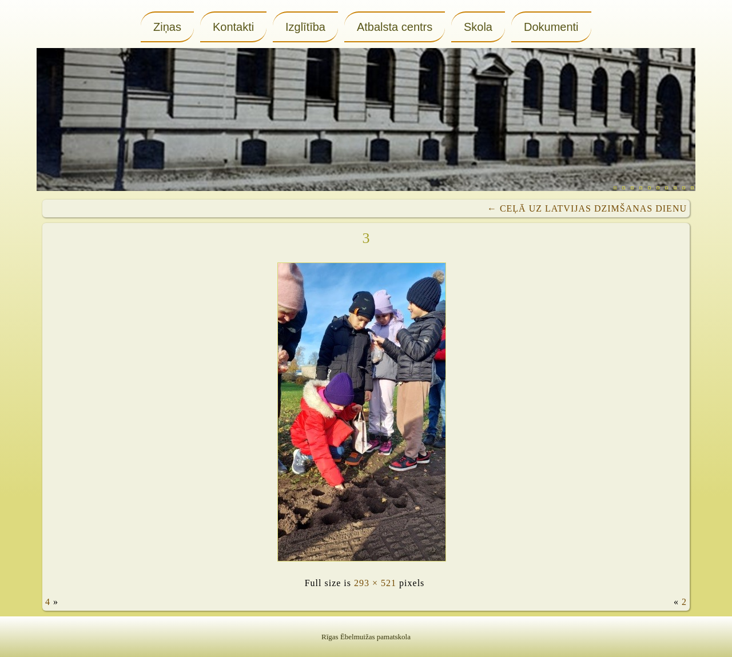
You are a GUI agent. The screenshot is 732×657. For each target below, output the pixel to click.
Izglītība (305, 27)
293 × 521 (375, 583)
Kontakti (233, 27)
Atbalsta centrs (394, 27)
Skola (478, 27)
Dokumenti (551, 27)
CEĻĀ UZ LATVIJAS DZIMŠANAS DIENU (587, 208)
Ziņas (167, 27)
